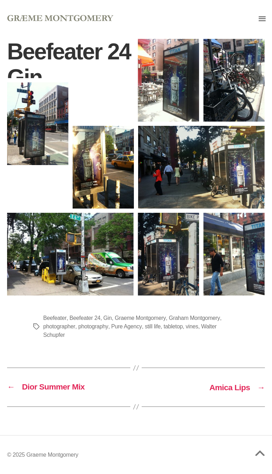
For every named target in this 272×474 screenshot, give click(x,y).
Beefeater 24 (85, 318)
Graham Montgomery (195, 318)
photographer (59, 326)
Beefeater (55, 318)
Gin (108, 318)
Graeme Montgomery (141, 318)
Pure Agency (127, 326)
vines (192, 326)
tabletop (173, 326)
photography (93, 326)
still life (153, 326)
